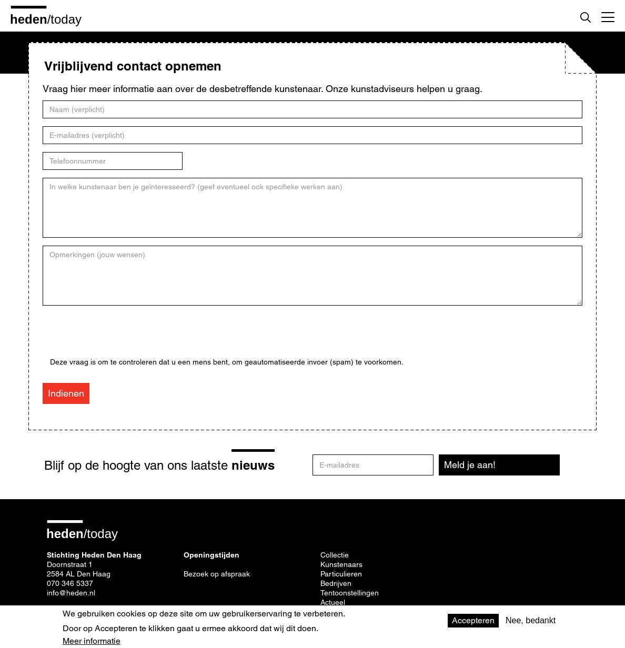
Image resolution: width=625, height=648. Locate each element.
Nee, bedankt (531, 620)
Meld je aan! (470, 464)
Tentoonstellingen (349, 593)
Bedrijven (335, 583)
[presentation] (130, 337)
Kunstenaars (341, 564)
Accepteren (473, 620)
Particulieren (341, 574)
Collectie (334, 555)
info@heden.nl (71, 593)
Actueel (332, 602)
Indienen (66, 393)
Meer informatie (91, 641)
